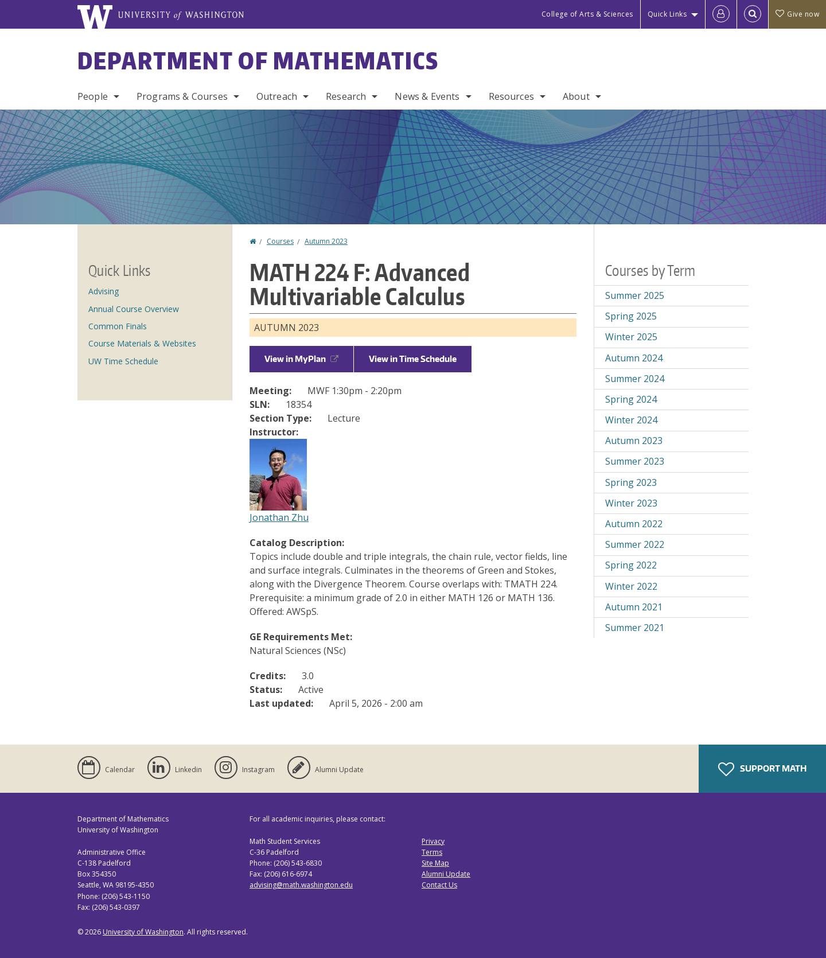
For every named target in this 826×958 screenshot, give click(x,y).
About (576, 96)
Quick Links (667, 14)
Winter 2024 (631, 420)
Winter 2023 (631, 503)
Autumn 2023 (326, 241)
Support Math (762, 769)
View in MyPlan (301, 359)
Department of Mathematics (258, 60)
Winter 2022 (631, 586)
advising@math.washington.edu (301, 885)
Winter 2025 (631, 336)
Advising (103, 291)
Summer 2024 (634, 378)
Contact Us (439, 885)
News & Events (427, 96)
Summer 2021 (634, 627)
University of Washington (143, 932)
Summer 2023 (634, 461)
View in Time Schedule (413, 359)
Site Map (435, 863)
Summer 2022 (634, 544)
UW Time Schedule (123, 361)
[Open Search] (752, 14)
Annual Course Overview (133, 308)
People (92, 96)
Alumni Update (446, 874)
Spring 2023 (631, 482)
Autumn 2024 (634, 358)
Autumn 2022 (634, 523)
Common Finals (117, 326)
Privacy (433, 841)
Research (346, 96)
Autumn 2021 (634, 607)
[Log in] (721, 14)
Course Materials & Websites (142, 343)
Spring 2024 (631, 399)
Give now (797, 14)
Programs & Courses (182, 96)
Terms (432, 852)
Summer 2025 (634, 295)
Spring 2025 (631, 316)
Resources (511, 96)
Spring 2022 (631, 565)
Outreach (276, 96)
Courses (280, 241)
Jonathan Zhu (279, 517)
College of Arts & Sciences (587, 14)
